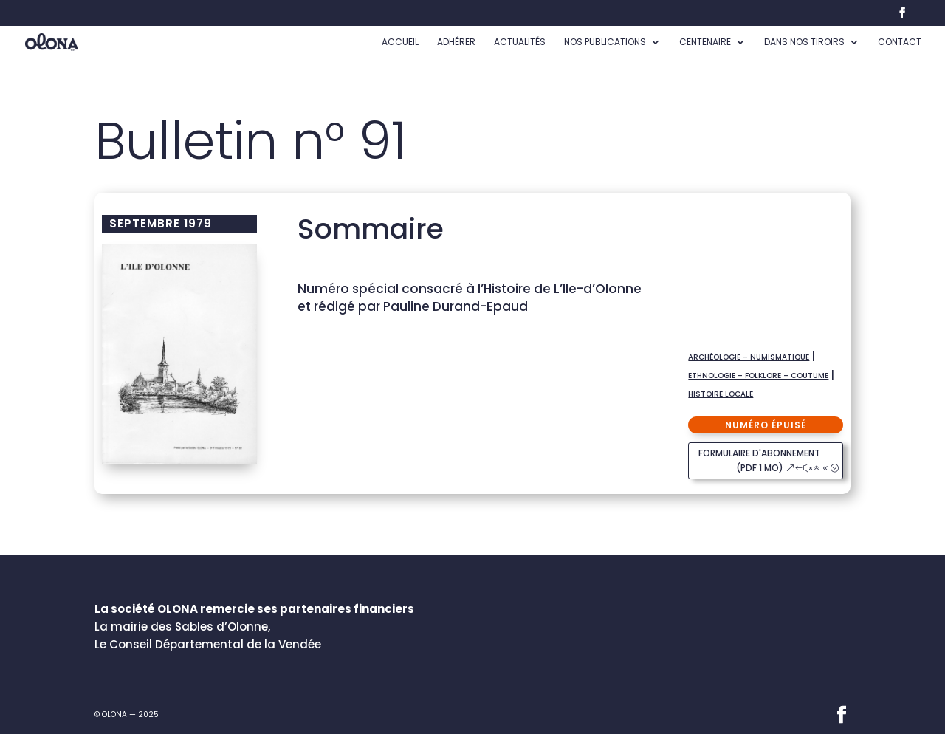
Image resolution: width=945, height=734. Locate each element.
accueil (400, 42)
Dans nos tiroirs (804, 42)
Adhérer (456, 42)
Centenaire (705, 42)
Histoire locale (720, 393)
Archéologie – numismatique (748, 357)
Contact (899, 42)
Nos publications (605, 42)
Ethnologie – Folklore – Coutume (758, 375)
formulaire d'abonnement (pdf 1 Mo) (759, 460)
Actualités (520, 42)
